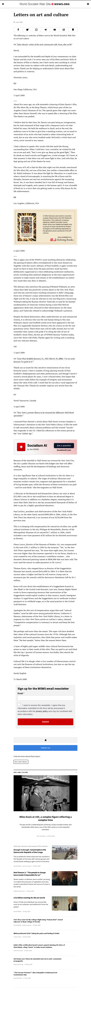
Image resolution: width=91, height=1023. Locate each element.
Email (20, 693)
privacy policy (42, 711)
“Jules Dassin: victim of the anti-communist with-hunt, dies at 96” (44, 44)
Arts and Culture (21, 762)
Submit (45, 722)
